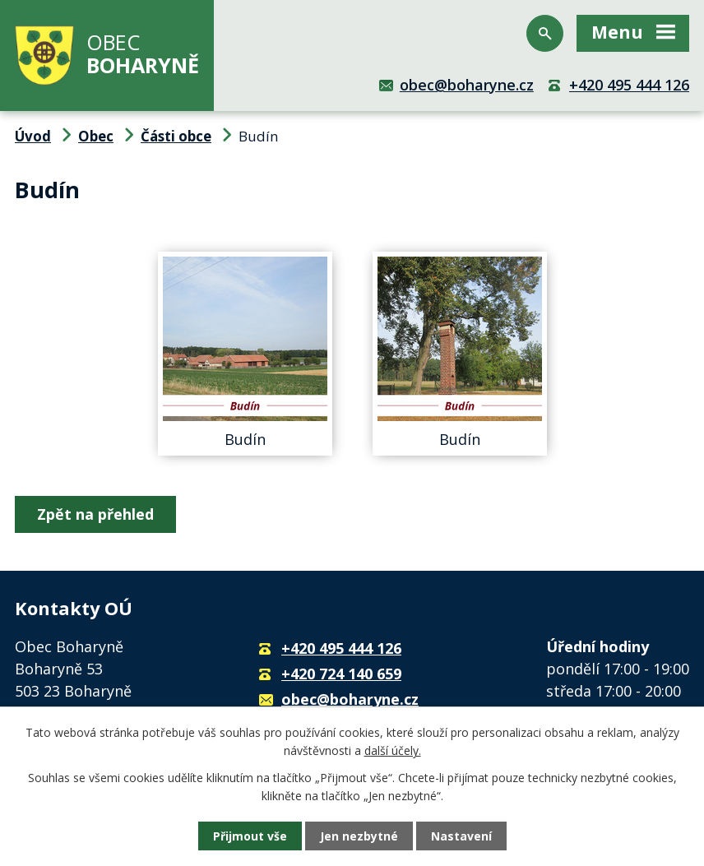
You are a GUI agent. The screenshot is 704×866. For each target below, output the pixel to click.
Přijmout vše (250, 836)
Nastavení (461, 836)
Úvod (33, 136)
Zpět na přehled (95, 514)
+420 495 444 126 (629, 85)
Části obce (176, 136)
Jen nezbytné (359, 836)
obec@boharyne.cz (467, 85)
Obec (95, 136)
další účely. (392, 750)
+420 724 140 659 (341, 673)
